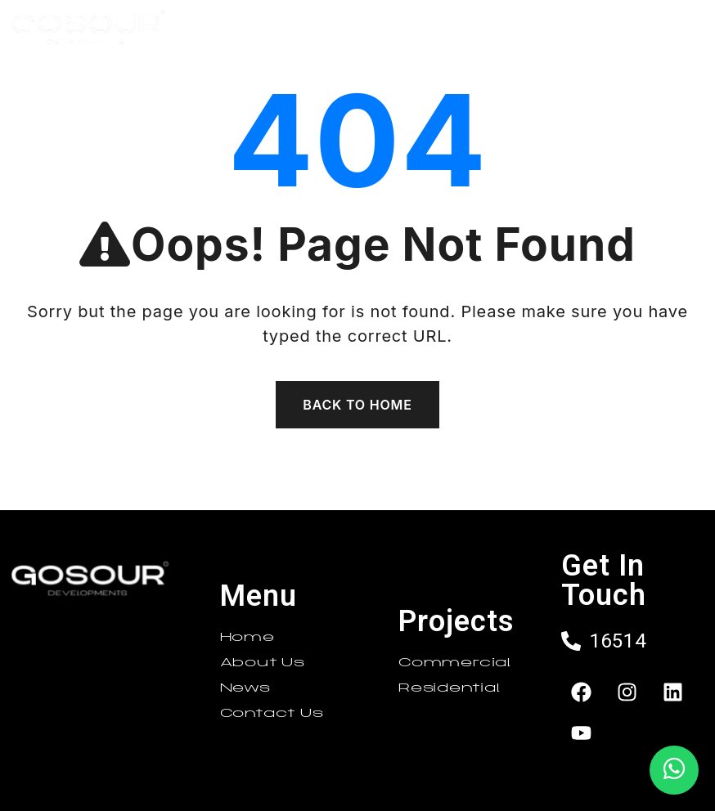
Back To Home (357, 405)
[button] (452, 29)
